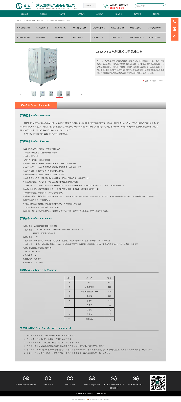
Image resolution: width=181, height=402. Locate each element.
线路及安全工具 (97, 37)
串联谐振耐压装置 (23, 28)
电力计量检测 (78, 37)
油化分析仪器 (41, 37)
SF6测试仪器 (59, 37)
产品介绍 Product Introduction (36, 105)
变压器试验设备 (60, 28)
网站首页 (19, 20)
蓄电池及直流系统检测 (25, 37)
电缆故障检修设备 (98, 28)
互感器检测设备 (135, 28)
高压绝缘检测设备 (42, 28)
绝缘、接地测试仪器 (137, 37)
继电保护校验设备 (79, 28)
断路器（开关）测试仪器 (119, 28)
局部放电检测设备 (155, 28)
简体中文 (88, 5)
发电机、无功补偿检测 (156, 37)
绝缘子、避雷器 (116, 37)
